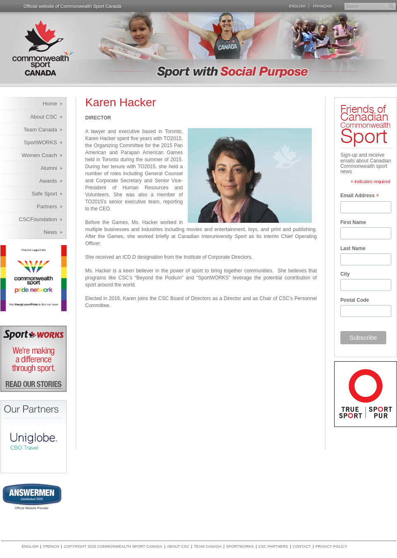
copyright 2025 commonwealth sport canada (113, 546)
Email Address (359, 196)
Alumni (49, 168)
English (297, 6)
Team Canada (40, 129)
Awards (48, 181)
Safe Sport (44, 194)
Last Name (353, 248)
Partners (47, 206)
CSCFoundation (38, 219)
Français (322, 6)
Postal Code (354, 300)
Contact (302, 546)
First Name (353, 222)
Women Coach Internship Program (34, 156)
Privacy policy (331, 546)
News (50, 232)
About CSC (43, 117)
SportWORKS (40, 142)
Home (50, 103)
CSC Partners (273, 546)
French (51, 546)
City (345, 274)
